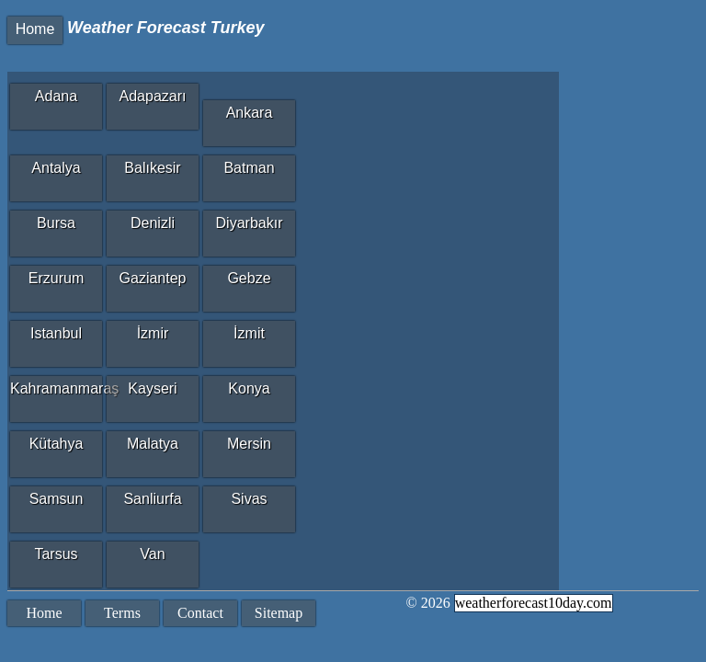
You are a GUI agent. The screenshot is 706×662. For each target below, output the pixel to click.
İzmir (153, 333)
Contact (200, 613)
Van (152, 554)
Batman (248, 168)
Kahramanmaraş (56, 388)
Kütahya (56, 443)
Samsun (56, 499)
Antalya (55, 168)
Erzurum (56, 278)
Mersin (249, 443)
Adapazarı (153, 96)
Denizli (153, 223)
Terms (122, 613)
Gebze (248, 278)
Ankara (249, 112)
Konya (248, 388)
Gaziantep (153, 278)
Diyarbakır (249, 223)
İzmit (249, 333)
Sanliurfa (152, 499)
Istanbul (56, 333)
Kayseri (152, 388)
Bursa (56, 223)
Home (35, 29)
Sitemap (278, 613)
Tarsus (55, 554)
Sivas (249, 499)
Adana (56, 96)
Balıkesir (152, 168)
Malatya (152, 443)
